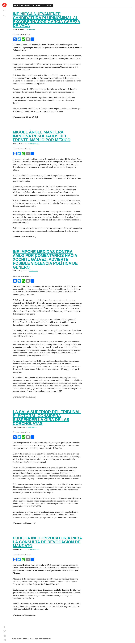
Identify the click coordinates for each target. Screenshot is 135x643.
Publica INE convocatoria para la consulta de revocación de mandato (47, 542)
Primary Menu (4, 10)
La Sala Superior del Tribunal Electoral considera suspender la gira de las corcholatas (47, 418)
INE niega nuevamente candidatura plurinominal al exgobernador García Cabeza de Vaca (46, 20)
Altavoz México (4, 5)
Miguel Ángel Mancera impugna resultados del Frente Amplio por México (41, 136)
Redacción (31, 29)
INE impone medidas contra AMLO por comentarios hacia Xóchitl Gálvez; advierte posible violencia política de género (45, 259)
